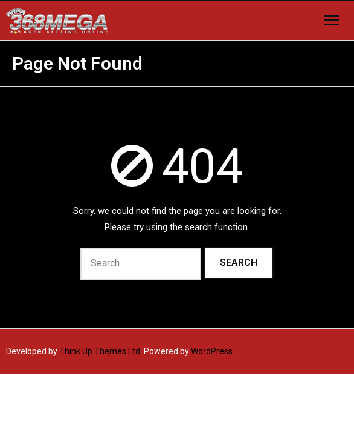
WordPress (212, 351)
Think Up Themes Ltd (99, 351)
